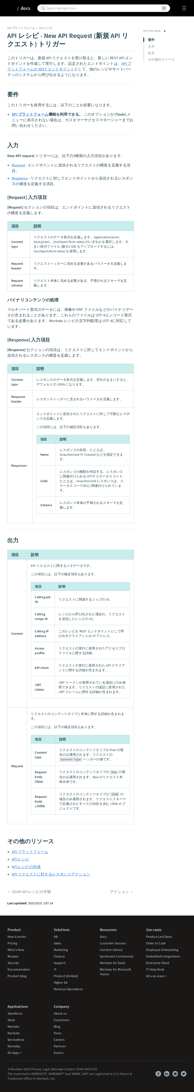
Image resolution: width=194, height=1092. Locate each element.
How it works (17, 936)
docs (25, 8)
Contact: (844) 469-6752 (80, 1069)
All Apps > (15, 1053)
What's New (16, 950)
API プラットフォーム (21, 28)
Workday (14, 1046)
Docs (103, 936)
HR (56, 936)
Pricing (12, 943)
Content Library (111, 950)
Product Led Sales (159, 936)
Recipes (13, 956)
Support (60, 963)
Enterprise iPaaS (157, 963)
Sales (57, 943)
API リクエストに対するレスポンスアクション (51, 874)
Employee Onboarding (162, 950)
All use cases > (156, 976)
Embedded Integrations (163, 956)
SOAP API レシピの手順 (31, 891)
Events (58, 1053)
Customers (62, 1020)
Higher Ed (61, 982)
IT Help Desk (155, 969)
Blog (57, 1026)
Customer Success (113, 943)
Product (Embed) (66, 976)
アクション (119, 891)
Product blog (17, 976)
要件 (151, 40)
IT (55, 969)
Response (20, 178)
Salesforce (15, 1013)
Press (58, 1033)
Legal (46, 1069)
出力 (151, 53)
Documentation (19, 969)
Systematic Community (116, 956)
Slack (11, 1020)
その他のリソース (161, 59)
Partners (60, 1046)
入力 (151, 46)
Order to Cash (156, 943)
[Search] (103, 8)
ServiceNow (16, 1039)
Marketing (61, 950)
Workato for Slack (112, 963)
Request (18, 165)
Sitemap (57, 1069)
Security (13, 963)
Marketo (13, 1026)
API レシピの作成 (26, 866)
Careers (59, 1039)
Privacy (36, 1069)
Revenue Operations (68, 989)
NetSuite (14, 1033)
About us (60, 1013)
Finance (59, 956)
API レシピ (45, 28)
